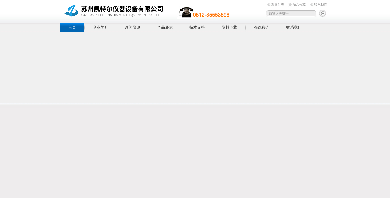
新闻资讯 (132, 27)
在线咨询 (261, 27)
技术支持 (197, 27)
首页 (72, 27)
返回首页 (277, 5)
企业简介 (100, 27)
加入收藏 (299, 5)
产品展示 (165, 27)
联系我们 (320, 5)
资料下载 (229, 27)
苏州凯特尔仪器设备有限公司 (145, 10)
